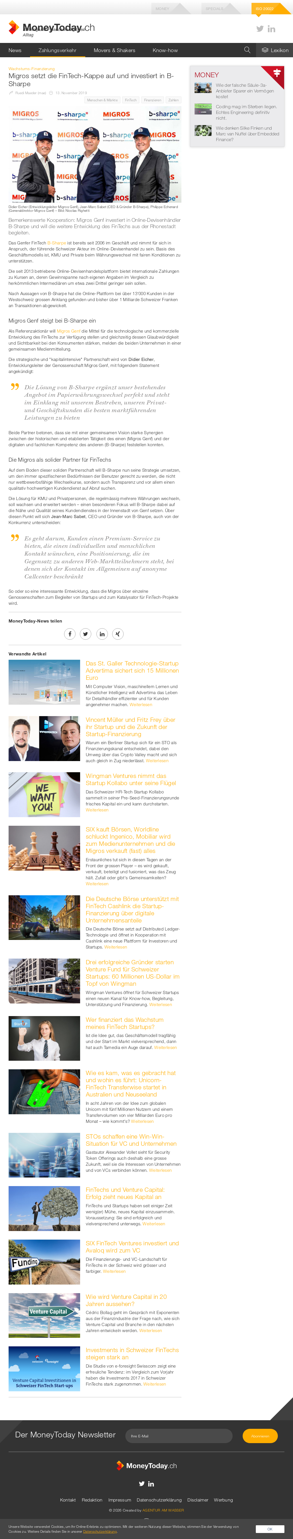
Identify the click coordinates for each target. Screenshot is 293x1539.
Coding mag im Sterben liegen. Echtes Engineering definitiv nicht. (246, 112)
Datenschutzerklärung (159, 1499)
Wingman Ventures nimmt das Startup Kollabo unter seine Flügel (131, 779)
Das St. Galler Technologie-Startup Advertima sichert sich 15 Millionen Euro (132, 670)
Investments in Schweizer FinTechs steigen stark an (132, 1353)
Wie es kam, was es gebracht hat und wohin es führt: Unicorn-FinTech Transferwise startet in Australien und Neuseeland (131, 1083)
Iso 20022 (265, 8)
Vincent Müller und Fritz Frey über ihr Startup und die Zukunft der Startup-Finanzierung (130, 727)
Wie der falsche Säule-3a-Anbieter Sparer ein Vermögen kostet (245, 90)
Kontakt (68, 1499)
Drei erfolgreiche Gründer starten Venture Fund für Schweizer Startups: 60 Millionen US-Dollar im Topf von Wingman (133, 972)
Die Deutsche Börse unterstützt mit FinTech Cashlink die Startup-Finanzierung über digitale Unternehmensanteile (132, 909)
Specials (214, 8)
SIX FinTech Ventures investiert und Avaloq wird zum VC (132, 1246)
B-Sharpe (56, 242)
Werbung (223, 1499)
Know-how (165, 50)
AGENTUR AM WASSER (163, 1510)
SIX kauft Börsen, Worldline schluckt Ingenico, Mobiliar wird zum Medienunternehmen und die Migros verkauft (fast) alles (130, 839)
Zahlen (174, 100)
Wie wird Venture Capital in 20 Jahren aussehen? (126, 1300)
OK (270, 1529)
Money (162, 8)
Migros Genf (68, 330)
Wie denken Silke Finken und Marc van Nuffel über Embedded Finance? (248, 133)
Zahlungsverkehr (58, 50)
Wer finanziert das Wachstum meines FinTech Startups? (125, 1023)
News (15, 50)
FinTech (130, 100)
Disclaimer (197, 1499)
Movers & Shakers (115, 50)
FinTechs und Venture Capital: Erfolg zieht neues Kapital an (125, 1193)
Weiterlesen (141, 704)
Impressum (119, 1499)
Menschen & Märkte (102, 100)
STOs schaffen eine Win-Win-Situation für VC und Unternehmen (131, 1140)
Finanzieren (152, 100)
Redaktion (92, 1499)
